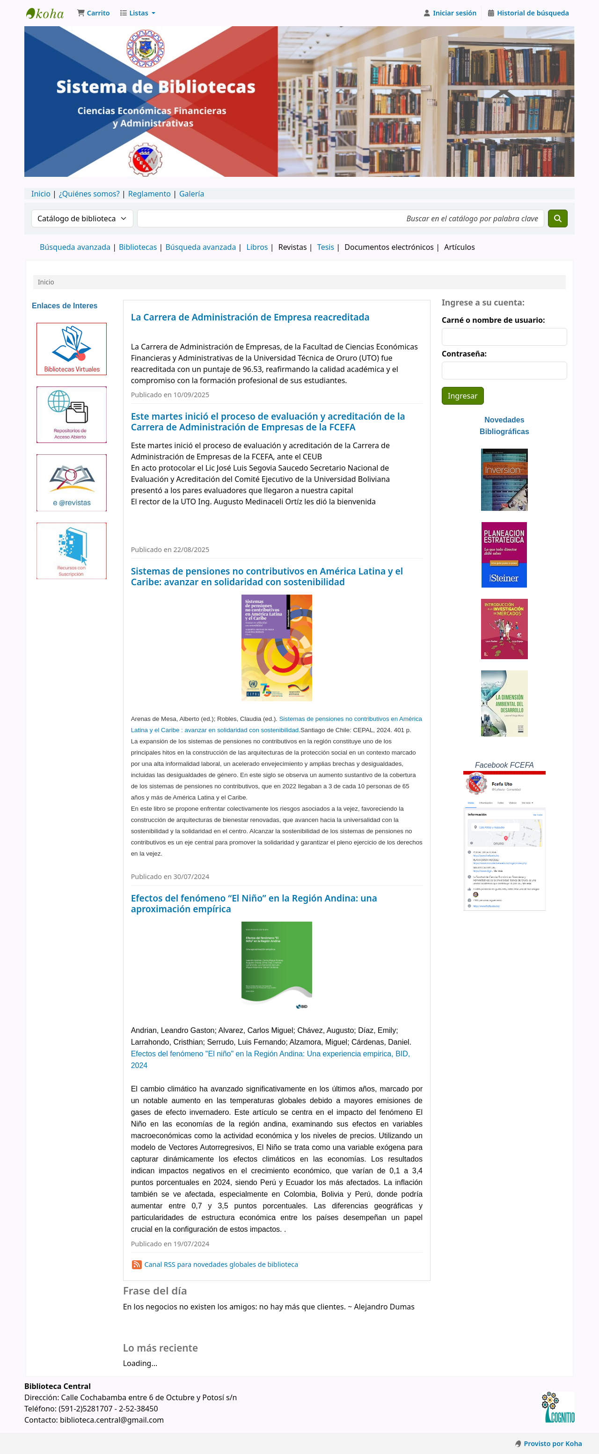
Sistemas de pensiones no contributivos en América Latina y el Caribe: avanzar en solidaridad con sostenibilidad (267, 576)
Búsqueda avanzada (75, 247)
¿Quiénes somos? (89, 194)
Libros (257, 247)
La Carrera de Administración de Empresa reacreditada (250, 317)
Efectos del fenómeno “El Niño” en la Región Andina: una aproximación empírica (254, 903)
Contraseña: (464, 354)
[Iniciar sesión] (450, 13)
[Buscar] (558, 218)
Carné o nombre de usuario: (493, 320)
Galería (192, 194)
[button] (93, 13)
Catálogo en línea (49, 13)
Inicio (41, 194)
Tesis (325, 247)
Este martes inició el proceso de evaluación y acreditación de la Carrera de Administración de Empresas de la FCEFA (268, 421)
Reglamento (149, 194)
